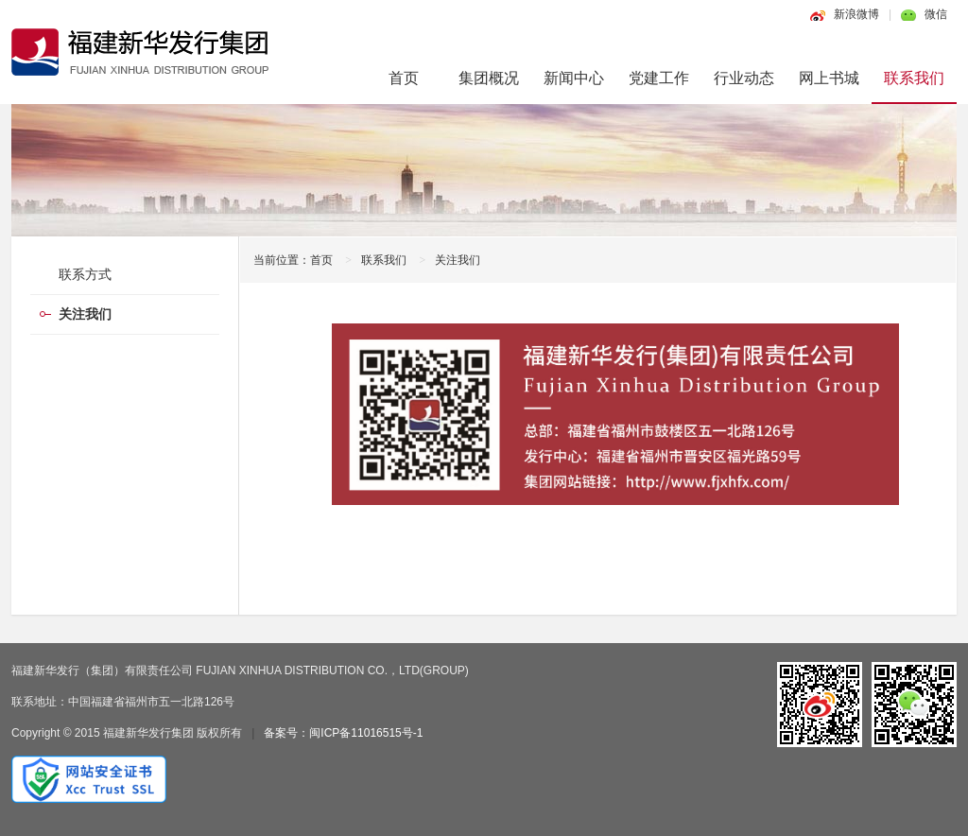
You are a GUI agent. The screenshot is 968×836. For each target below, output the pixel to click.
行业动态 (744, 78)
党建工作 (659, 78)
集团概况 (488, 78)
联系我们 (914, 78)
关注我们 (457, 260)
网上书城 (829, 78)
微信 (936, 14)
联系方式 (85, 274)
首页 (404, 78)
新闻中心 (574, 78)
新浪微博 (856, 14)
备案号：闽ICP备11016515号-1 (343, 733)
